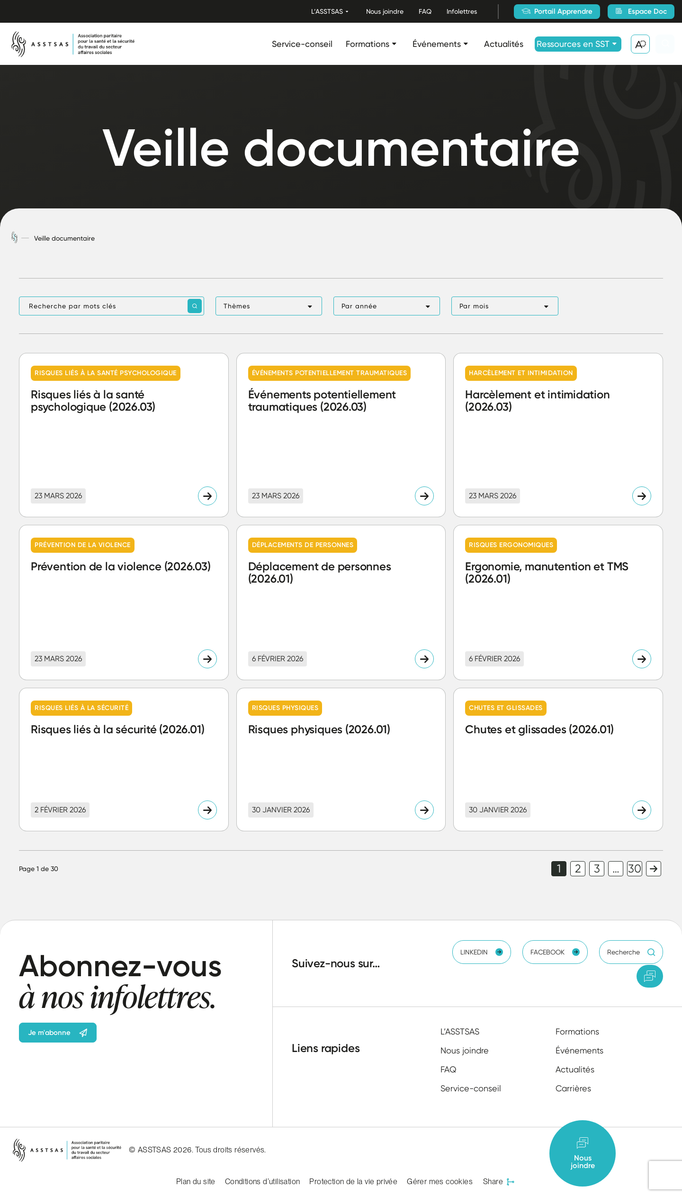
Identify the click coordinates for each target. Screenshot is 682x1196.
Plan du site (195, 1181)
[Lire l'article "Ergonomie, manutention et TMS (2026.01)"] (558, 602)
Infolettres (462, 11)
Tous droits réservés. (230, 1149)
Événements (437, 44)
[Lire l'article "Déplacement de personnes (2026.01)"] (341, 602)
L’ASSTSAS (327, 11)
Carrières (573, 1088)
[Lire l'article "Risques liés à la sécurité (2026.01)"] (124, 759)
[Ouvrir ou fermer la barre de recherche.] (664, 44)
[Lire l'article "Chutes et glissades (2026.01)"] (558, 759)
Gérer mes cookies (440, 1181)
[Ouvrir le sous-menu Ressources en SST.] (614, 43)
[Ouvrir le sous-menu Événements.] (466, 43)
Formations (367, 44)
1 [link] (559, 868)
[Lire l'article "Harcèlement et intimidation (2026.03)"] (558, 435)
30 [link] (634, 868)
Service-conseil (302, 44)
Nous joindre (385, 11)
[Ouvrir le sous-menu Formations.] (394, 43)
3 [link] (597, 868)
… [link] (615, 868)
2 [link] (578, 868)
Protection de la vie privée (353, 1181)
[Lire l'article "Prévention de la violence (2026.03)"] (124, 602)
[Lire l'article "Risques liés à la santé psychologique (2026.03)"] (124, 435)
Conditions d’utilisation (262, 1181)
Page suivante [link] (653, 868)
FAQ (425, 11)
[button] (268, 306)
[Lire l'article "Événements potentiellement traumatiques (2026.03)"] (341, 435)
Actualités (503, 44)
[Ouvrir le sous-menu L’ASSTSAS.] (347, 11)
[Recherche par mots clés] (111, 306)
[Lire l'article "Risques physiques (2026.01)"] (341, 759)
